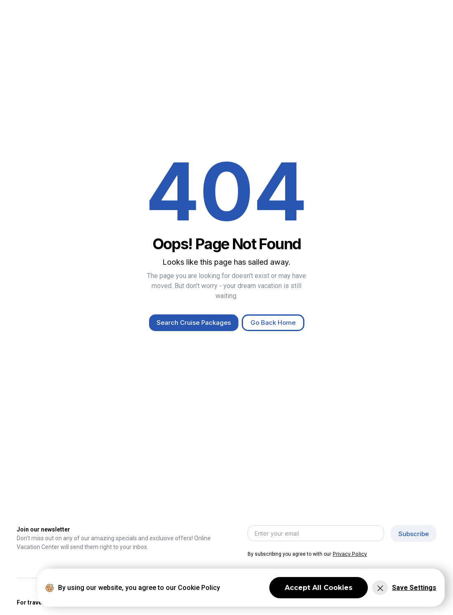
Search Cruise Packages (194, 322)
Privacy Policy (350, 554)
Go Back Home (273, 322)
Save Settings (414, 588)
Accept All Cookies (318, 588)
